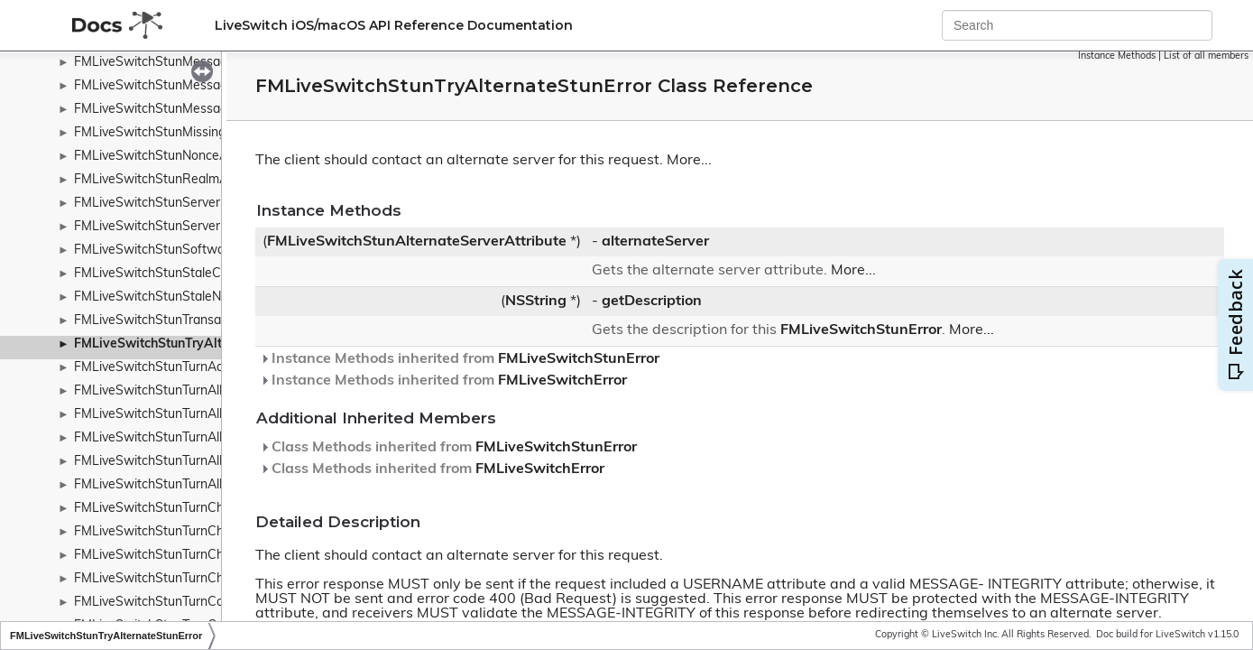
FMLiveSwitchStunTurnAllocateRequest (188, 415)
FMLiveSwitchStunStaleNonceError (175, 297)
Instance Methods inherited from (459, 359)
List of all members (1206, 56)
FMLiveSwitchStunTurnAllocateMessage (190, 391)
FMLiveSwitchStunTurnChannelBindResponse (206, 555)
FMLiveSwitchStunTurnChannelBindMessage (204, 508)
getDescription (652, 301)
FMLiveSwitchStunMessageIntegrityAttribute (204, 86)
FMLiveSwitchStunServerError (161, 227)
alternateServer (655, 242)
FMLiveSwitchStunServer (147, 203)
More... (689, 160)
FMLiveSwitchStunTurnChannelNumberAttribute (213, 579)
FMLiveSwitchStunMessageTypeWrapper (193, 109)
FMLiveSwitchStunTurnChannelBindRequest (202, 532)
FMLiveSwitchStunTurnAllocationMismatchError (211, 462)
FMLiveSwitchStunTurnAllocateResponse (193, 438)
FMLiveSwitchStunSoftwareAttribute (181, 250)
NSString (536, 301)
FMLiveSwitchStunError (861, 330)
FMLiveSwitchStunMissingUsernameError (193, 133)
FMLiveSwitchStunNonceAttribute (172, 156)
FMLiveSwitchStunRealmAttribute (172, 180)
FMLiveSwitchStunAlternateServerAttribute (417, 242)
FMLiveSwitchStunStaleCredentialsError (190, 274)
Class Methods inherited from (448, 448)
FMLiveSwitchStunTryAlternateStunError (195, 344)
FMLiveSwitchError (562, 381)
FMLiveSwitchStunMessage (154, 63)
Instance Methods (1117, 56)
